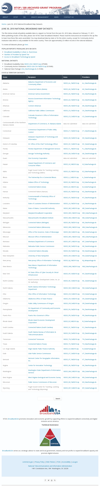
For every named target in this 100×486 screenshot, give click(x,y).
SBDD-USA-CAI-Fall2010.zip (36, 66)
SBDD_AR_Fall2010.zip (71, 106)
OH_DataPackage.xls (89, 294)
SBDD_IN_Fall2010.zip (71, 182)
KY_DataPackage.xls (89, 198)
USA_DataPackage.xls (28, 69)
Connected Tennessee (36, 339)
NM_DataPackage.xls (89, 266)
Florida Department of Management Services (44, 149)
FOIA (58, 462)
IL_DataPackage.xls (89, 177)
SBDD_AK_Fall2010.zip (71, 89)
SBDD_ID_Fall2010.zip (71, 171)
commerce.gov (27, 462)
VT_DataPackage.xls (89, 359)
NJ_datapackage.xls (89, 260)
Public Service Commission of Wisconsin (42, 382)
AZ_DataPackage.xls (89, 100)
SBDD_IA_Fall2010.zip (71, 187)
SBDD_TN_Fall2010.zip (71, 339)
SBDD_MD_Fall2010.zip (71, 213)
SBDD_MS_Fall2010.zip (71, 232)
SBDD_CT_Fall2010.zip (71, 131)
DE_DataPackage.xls (89, 138)
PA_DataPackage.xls (89, 309)
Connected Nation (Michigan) (38, 222)
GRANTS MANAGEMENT (40, 17)
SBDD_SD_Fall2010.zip (71, 333)
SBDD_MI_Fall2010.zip (71, 222)
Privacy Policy (39, 462)
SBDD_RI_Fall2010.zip (71, 321)
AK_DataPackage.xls (89, 89)
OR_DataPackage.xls (89, 303)
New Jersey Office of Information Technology (44, 260)
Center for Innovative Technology (40, 365)
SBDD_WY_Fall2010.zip (71, 388)
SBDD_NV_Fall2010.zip (71, 251)
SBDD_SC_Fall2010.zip (71, 327)
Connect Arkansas (34, 106)
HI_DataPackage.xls (89, 164)
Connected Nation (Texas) (37, 344)
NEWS (56, 17)
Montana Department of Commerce (41, 241)
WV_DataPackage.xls (89, 377)
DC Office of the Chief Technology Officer (43, 144)
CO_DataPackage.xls (89, 116)
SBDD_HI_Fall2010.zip (71, 164)
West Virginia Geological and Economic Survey (44, 377)
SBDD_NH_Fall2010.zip (71, 256)
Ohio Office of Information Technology (42, 294)
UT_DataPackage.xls (89, 353)
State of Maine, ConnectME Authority (41, 208)
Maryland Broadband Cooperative (40, 213)
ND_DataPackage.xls (89, 288)
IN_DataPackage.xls (89, 182)
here (26, 45)
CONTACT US (69, 17)
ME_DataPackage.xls (89, 208)
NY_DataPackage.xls (89, 274)
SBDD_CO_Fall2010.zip (71, 116)
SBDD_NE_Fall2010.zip (71, 246)
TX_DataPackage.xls (89, 344)
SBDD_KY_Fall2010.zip (71, 198)
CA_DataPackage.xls (89, 111)
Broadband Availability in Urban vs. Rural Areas (20, 52)
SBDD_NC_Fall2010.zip (71, 281)
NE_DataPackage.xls (89, 246)
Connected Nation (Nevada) (38, 251)
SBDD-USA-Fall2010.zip (32, 64)
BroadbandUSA (13, 419)
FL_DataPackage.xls (89, 149)
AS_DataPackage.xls (89, 94)
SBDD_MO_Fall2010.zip (71, 237)
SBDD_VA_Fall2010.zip (71, 365)
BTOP (16, 17)
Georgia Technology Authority (38, 153)
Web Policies (50, 462)
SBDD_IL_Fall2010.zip (71, 177)
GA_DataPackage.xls (89, 153)
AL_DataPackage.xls (89, 83)
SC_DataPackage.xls (89, 327)
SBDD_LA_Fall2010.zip (71, 203)
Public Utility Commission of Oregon (41, 303)
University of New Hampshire (38, 256)
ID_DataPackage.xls (89, 171)
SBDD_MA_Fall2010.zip (71, 218)
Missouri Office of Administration (40, 237)
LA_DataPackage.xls (89, 203)
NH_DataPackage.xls (89, 256)
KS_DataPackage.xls (89, 192)
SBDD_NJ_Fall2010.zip (71, 260)
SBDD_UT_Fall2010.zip (71, 353)
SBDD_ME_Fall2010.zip (71, 208)
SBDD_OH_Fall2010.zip (71, 294)
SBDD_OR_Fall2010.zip (71, 303)
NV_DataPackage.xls (89, 251)
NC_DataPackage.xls (89, 281)
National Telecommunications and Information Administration (50, 466)
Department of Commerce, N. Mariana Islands (44, 124)
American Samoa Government (39, 94)
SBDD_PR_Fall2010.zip (71, 315)
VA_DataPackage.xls (89, 365)
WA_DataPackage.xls (89, 371)
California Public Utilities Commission (41, 111)
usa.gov (75, 462)
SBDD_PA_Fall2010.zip (71, 309)
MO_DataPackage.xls (89, 237)
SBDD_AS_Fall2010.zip (71, 94)
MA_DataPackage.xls (89, 218)
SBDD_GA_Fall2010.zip (71, 153)
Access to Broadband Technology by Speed (19, 57)
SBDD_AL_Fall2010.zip (71, 83)
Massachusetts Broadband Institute (40, 218)
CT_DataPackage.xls (89, 131)
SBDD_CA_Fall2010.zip (71, 111)
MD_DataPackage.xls (89, 213)
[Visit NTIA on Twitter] (48, 480)
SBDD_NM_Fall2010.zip (71, 266)
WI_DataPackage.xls (89, 382)
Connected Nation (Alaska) (37, 89)
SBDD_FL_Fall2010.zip (71, 149)
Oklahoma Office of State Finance (40, 299)
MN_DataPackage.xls (89, 227)
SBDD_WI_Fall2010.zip (71, 382)
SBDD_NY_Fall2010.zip (71, 274)
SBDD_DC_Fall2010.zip (71, 144)
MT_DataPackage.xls (89, 241)
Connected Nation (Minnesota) (39, 227)
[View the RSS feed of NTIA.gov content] (54, 480)
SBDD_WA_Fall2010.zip (71, 371)
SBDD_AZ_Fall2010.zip (71, 100)
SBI (24, 17)
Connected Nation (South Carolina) (40, 327)
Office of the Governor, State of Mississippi (43, 232)
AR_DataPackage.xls (89, 106)
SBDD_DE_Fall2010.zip (71, 138)
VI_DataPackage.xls (89, 349)
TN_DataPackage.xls (89, 339)
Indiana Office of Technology (38, 182)
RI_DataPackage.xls (89, 321)
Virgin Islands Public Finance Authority (41, 349)
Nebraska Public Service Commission (41, 246)
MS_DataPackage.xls (89, 232)
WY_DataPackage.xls (89, 388)
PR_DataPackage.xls (89, 315)
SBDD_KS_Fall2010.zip (71, 192)
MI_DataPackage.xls (89, 222)
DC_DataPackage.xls (89, 144)
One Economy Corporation (37, 158)
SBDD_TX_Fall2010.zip (71, 344)
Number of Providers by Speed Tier (16, 54)
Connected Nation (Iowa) (37, 187)
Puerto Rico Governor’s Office (38, 315)
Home (4, 24)
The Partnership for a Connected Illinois (42, 177)
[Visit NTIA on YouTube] (51, 480)
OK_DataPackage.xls (89, 299)
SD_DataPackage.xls (89, 333)
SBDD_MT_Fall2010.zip (71, 241)
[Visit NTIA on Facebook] (45, 480)
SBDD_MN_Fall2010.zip (71, 227)
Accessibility (66, 462)
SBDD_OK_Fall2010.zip (71, 299)
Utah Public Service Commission (39, 353)
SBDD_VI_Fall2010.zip (71, 349)
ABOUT (5, 17)
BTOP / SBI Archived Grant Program (38, 7)
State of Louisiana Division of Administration (44, 203)
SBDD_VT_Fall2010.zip (71, 359)
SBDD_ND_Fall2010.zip (71, 288)
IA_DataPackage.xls (89, 187)
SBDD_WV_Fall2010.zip (71, 377)
